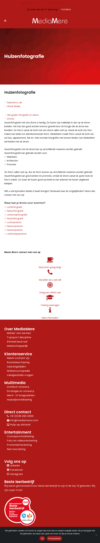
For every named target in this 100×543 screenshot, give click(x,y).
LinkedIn (13, 465)
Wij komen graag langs (50, 267)
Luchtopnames (14, 222)
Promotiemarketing (19, 445)
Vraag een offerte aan (50, 292)
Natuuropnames (15, 226)
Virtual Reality (13, 106)
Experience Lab (14, 102)
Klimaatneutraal (17, 341)
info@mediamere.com (30, 3)
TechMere (66, 9)
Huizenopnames (15, 229)
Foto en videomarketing (22, 440)
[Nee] (96, 534)
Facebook (15, 470)
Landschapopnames (17, 233)
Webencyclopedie (18, 371)
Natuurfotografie (15, 210)
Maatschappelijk (17, 346)
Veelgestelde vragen (20, 375)
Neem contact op (18, 358)
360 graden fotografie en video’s (23, 114)
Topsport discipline (19, 337)
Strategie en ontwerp (20, 391)
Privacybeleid (54, 538)
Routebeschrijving (18, 362)
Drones (10, 118)
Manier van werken (19, 333)
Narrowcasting (16, 449)
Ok (42, 538)
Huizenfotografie (15, 218)
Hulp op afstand (18, 424)
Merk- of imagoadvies (21, 395)
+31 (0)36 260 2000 (57, 3)
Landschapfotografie (17, 214)
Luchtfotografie (14, 207)
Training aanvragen (50, 305)
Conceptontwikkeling (20, 436)
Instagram (15, 474)
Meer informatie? (50, 317)
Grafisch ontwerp (18, 387)
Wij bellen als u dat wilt (50, 279)
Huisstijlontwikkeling (19, 399)
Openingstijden (16, 366)
